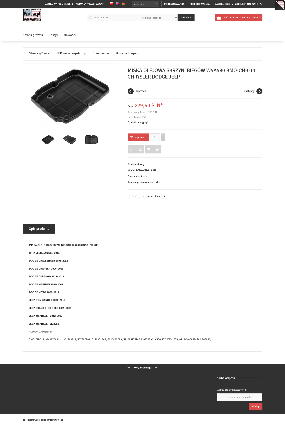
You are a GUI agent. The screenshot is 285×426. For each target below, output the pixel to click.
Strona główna (33, 35)
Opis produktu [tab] (39, 229)
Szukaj (186, 17)
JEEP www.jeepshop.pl (70, 53)
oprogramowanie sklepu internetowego (43, 419)
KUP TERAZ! (138, 137)
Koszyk (53, 35)
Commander (100, 53)
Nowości (70, 35)
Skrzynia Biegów (126, 53)
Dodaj (255, 406)
